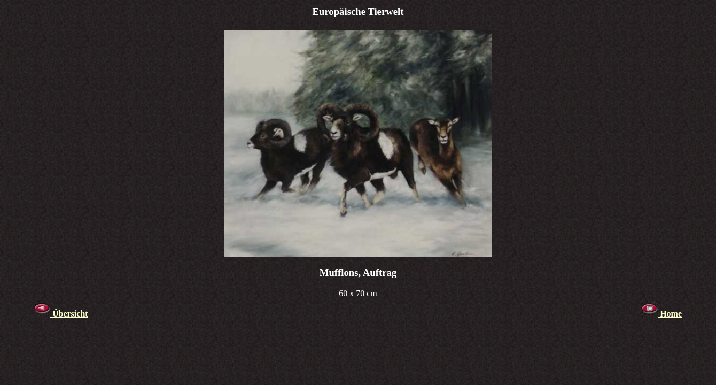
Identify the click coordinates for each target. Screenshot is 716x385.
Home (662, 313)
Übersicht (61, 313)
